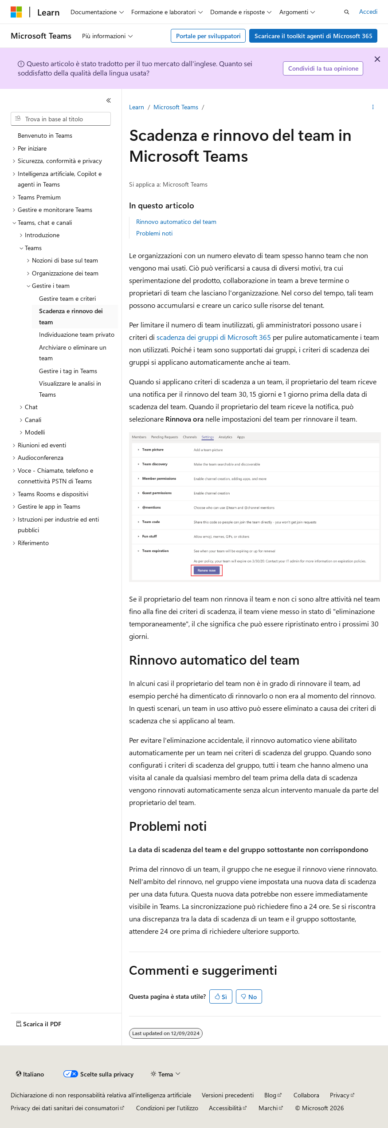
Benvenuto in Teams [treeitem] (45, 135)
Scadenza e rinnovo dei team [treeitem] (71, 316)
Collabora (306, 1095)
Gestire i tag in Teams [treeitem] (68, 371)
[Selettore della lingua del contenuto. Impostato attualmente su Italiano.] (30, 1074)
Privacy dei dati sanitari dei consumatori (65, 1108)
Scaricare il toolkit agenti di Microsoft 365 (313, 36)
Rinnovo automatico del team (176, 221)
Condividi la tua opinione (323, 68)
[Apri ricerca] (347, 12)
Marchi (268, 1108)
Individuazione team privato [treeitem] (76, 334)
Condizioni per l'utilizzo (167, 1108)
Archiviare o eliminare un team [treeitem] (72, 353)
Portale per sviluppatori (208, 36)
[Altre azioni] (373, 107)
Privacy (339, 1095)
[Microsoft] (16, 12)
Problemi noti (154, 233)
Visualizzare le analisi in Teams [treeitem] (70, 389)
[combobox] (61, 119)
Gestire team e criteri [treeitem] (67, 298)
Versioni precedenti (228, 1095)
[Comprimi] (108, 100)
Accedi (368, 11)
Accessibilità (225, 1108)
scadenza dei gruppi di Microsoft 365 (214, 337)
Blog (270, 1095)
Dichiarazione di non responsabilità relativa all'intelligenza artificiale (101, 1095)
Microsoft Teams (175, 107)
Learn (136, 107)
